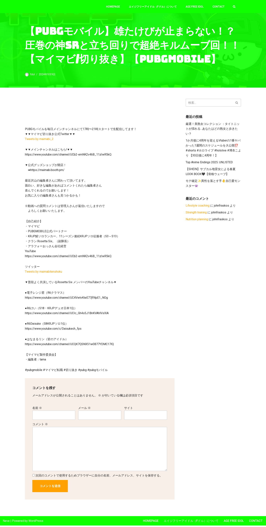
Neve (6, 522)
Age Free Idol (195, 6)
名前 (37, 409)
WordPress (35, 522)
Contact (218, 6)
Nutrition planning (197, 220)
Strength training (196, 213)
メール (84, 409)
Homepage (113, 6)
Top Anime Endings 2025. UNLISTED (209, 163)
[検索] (234, 6)
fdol (32, 74)
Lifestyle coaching (197, 206)
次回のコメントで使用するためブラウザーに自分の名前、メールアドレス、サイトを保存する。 (99, 477)
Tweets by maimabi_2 (39, 139)
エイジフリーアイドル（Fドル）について (153, 6)
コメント (40, 426)
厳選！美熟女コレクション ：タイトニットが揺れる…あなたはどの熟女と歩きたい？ (213, 129)
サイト (128, 409)
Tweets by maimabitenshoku (43, 273)
